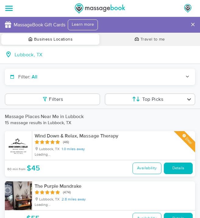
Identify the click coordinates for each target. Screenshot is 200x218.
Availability (147, 168)
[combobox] (105, 54)
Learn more (83, 24)
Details (178, 168)
